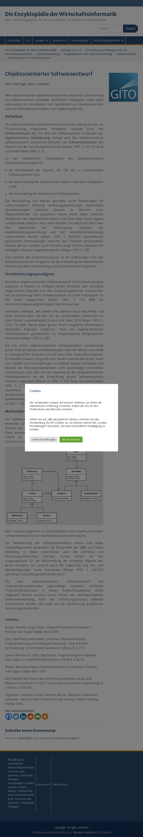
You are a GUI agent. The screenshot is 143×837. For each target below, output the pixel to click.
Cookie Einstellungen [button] (43, 439)
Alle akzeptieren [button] (71, 439)
